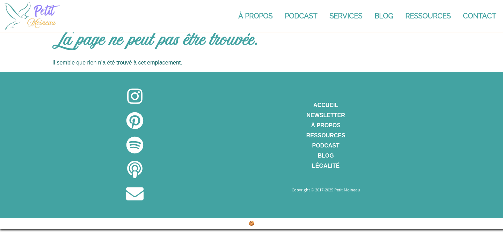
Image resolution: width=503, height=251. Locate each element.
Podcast (301, 16)
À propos (255, 16)
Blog (383, 16)
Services (345, 16)
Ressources (428, 16)
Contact (479, 16)
